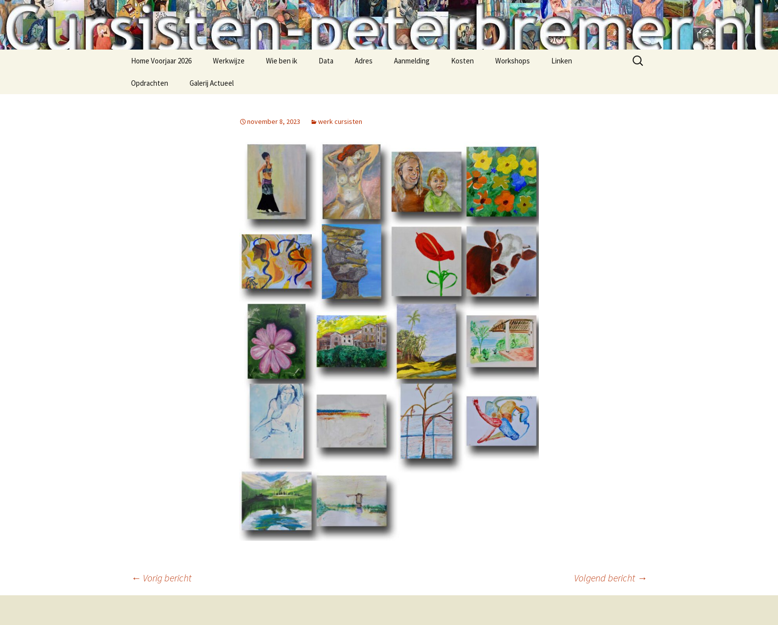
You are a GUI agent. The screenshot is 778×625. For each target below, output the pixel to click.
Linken (561, 60)
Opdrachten (149, 83)
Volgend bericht (610, 577)
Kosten (462, 60)
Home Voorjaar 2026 (161, 60)
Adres (364, 60)
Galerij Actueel (212, 83)
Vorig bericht (161, 577)
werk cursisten (340, 121)
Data (326, 60)
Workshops (512, 60)
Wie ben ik (281, 60)
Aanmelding (412, 60)
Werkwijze (229, 60)
